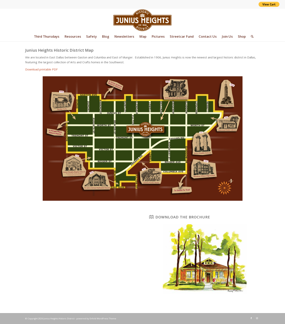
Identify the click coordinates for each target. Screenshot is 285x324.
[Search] (250, 36)
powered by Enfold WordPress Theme (96, 318)
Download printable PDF (41, 69)
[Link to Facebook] (251, 318)
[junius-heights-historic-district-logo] (142, 20)
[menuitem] (46, 36)
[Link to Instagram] (257, 318)
